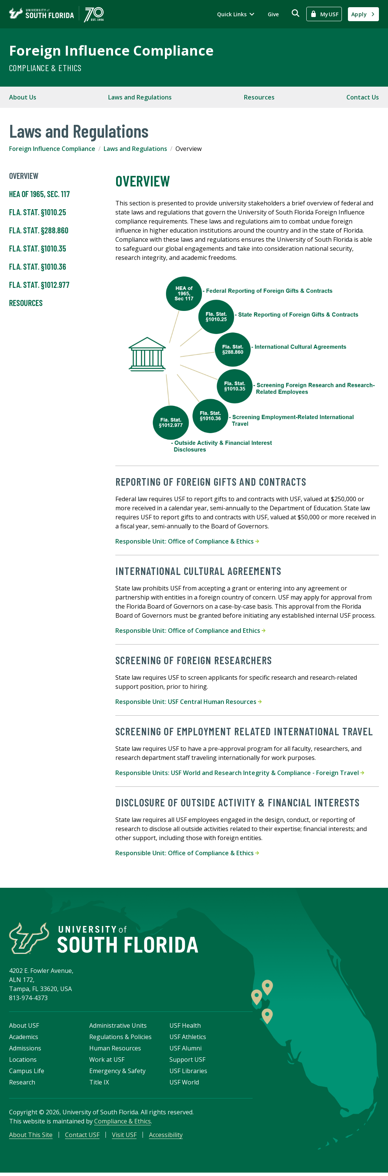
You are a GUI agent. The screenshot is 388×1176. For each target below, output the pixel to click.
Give (273, 14)
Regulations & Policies (120, 1039)
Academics (23, 1039)
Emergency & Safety (117, 1073)
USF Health (185, 1027)
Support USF (187, 1061)
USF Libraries (188, 1073)
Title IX (99, 1084)
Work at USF (106, 1061)
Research (22, 1084)
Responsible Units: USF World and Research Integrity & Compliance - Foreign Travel (239, 773)
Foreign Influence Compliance (111, 50)
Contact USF (82, 1137)
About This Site (31, 1137)
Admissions (25, 1050)
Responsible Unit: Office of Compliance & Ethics (187, 541)
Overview (24, 175)
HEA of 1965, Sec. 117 (39, 194)
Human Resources (115, 1050)
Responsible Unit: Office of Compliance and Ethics (190, 630)
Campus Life (26, 1073)
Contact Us (362, 97)
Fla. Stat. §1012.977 (39, 284)
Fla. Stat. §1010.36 (37, 266)
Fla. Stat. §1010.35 (37, 248)
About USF (24, 1027)
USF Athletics (187, 1039)
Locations (23, 1061)
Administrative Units (118, 1027)
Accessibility (166, 1137)
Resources (259, 97)
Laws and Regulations (140, 97)
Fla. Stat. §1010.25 (37, 212)
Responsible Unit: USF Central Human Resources (188, 702)
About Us (22, 97)
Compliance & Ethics (45, 67)
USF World (184, 1084)
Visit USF (124, 1137)
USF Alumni (185, 1050)
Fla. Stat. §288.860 (38, 230)
